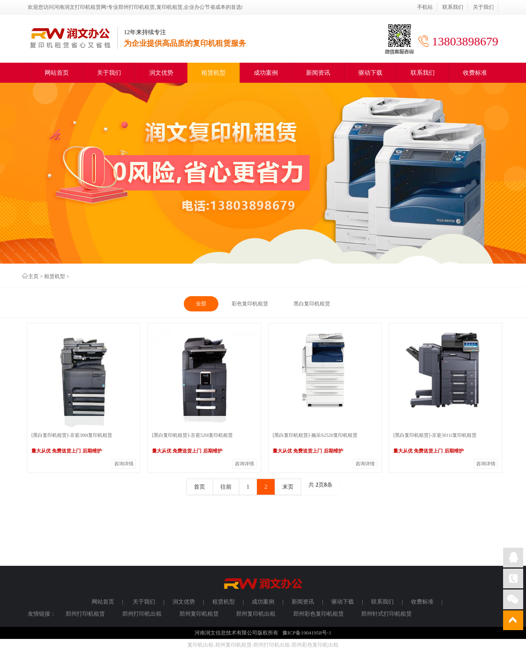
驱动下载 (370, 73)
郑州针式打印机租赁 (386, 614)
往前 (226, 487)
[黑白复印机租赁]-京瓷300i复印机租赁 (71, 435)
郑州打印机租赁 (85, 614)
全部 (201, 304)
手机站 (425, 7)
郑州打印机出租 (142, 614)
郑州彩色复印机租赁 (318, 614)
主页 (33, 276)
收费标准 (475, 73)
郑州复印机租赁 (199, 614)
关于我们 (483, 7)
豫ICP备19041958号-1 (306, 633)
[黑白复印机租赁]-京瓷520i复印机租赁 (192, 435)
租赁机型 (213, 73)
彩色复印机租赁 (250, 304)
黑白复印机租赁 (312, 304)
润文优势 (161, 73)
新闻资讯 (318, 73)
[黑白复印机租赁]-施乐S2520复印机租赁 (315, 435)
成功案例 (266, 73)
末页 (288, 487)
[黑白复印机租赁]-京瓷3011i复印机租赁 (435, 435)
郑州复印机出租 (255, 614)
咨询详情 (124, 464)
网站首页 (57, 73)
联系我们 (452, 7)
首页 (199, 487)
